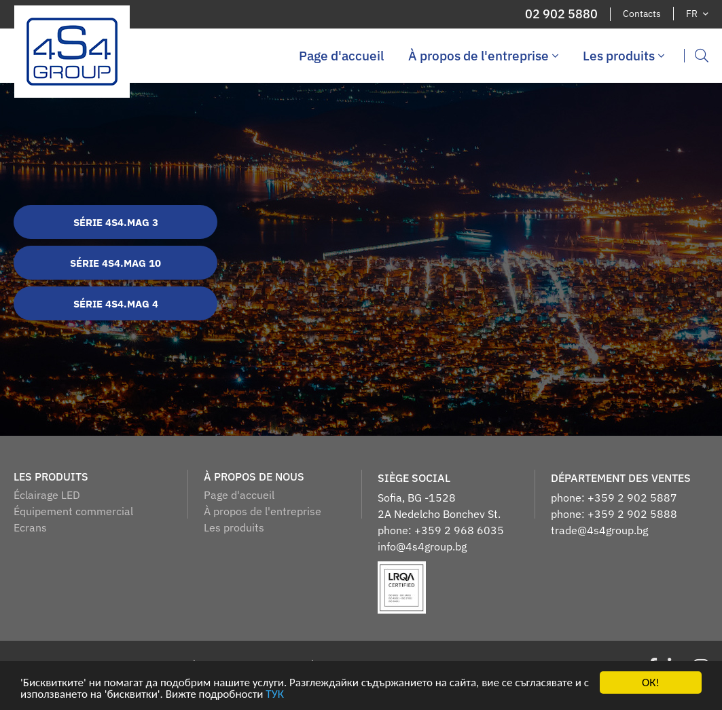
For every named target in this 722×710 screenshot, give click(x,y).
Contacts (642, 13)
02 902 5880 (561, 14)
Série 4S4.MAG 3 (115, 222)
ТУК (275, 695)
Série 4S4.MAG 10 (115, 263)
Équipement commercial (73, 511)
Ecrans (30, 527)
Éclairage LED (47, 495)
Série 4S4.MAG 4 (115, 303)
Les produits (623, 56)
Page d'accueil (341, 56)
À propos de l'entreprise (483, 56)
